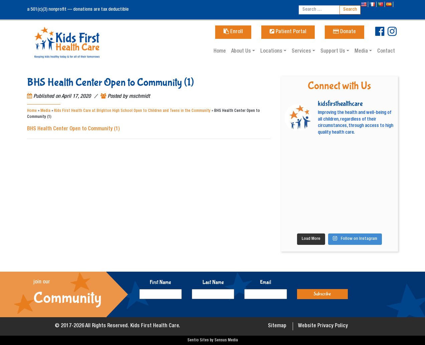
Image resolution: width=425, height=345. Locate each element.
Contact (386, 51)
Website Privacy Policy (323, 326)
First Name (160, 282)
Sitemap (277, 326)
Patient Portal (288, 32)
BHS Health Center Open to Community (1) (73, 129)
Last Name (213, 282)
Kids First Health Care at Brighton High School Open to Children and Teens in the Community (132, 111)
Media (362, 51)
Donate (344, 32)
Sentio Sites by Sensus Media (212, 340)
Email (265, 282)
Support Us (333, 51)
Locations (272, 51)
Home (220, 51)
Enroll (233, 32)
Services (302, 51)
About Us (241, 51)
